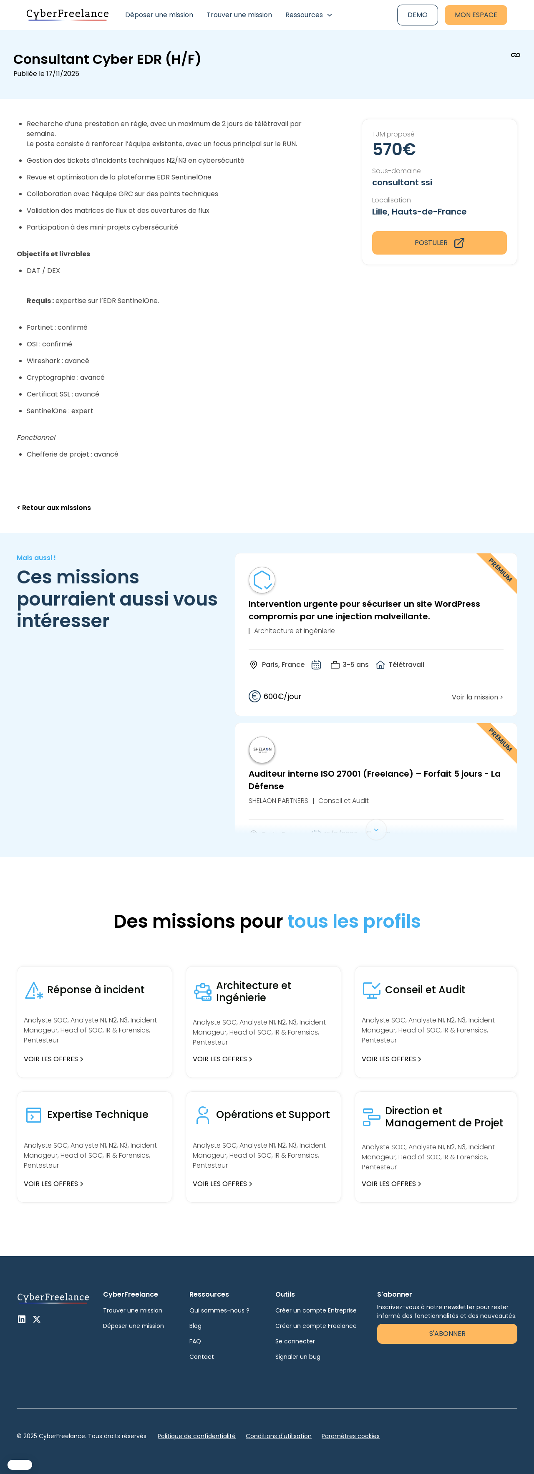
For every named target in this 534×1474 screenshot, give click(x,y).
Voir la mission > (478, 697)
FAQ (195, 1341)
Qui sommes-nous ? (219, 1310)
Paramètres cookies (351, 1436)
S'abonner (447, 1333)
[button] (309, 15)
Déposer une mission (159, 15)
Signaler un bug (297, 1357)
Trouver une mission (239, 15)
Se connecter (295, 1341)
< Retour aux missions (54, 507)
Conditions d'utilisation (279, 1436)
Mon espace (476, 15)
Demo (418, 15)
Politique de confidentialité (197, 1436)
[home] (67, 15)
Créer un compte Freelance (316, 1326)
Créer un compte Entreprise (316, 1310)
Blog (195, 1326)
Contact (201, 1357)
